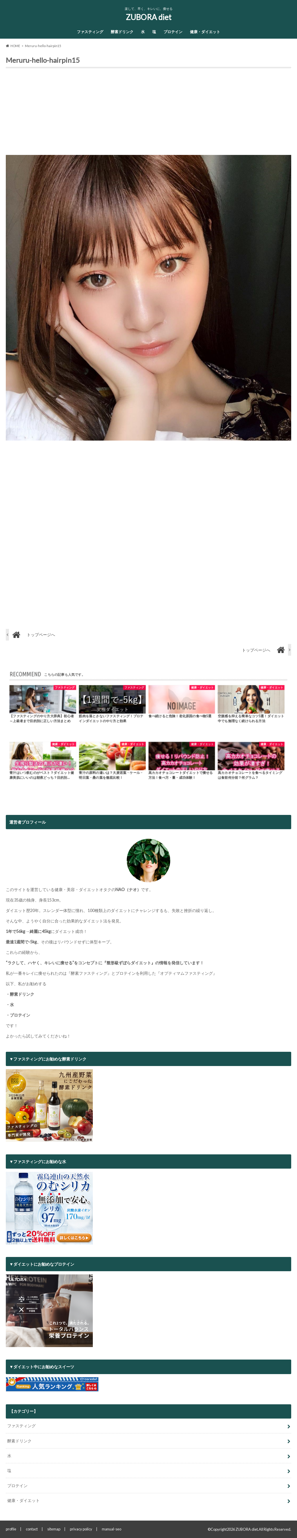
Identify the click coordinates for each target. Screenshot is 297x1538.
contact (32, 1529)
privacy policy (81, 1529)
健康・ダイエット (205, 31)
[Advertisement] (148, 114)
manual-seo (111, 1529)
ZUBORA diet (148, 17)
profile (11, 1529)
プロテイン (173, 31)
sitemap (53, 1529)
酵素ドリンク (122, 31)
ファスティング (90, 31)
